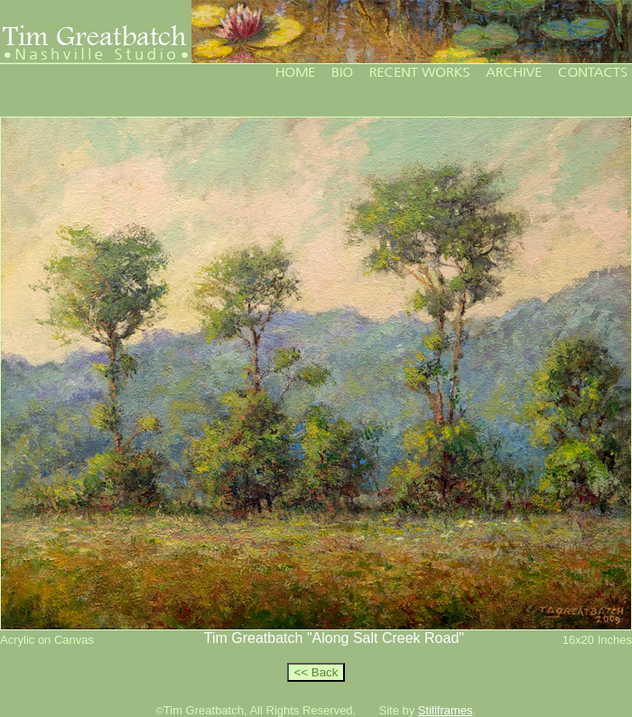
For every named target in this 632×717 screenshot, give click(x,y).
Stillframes (445, 710)
